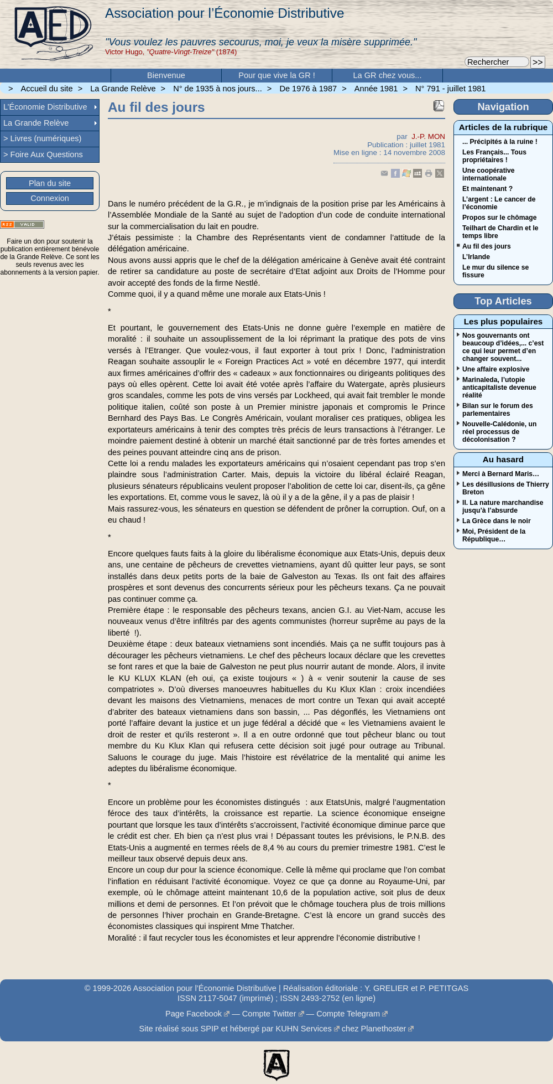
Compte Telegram (348, 1013)
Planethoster (383, 1028)
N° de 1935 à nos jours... (217, 88)
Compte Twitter (269, 1013)
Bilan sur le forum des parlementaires (497, 409)
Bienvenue (166, 75)
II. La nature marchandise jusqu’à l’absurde (503, 506)
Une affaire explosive (496, 369)
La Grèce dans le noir (496, 521)
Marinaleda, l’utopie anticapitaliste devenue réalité (499, 387)
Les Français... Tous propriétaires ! (494, 156)
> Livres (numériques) (42, 138)
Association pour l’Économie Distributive (224, 13)
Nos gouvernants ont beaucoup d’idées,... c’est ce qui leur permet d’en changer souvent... (503, 347)
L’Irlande (476, 257)
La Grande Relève (122, 88)
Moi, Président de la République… (493, 535)
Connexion (49, 198)
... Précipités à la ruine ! (500, 142)
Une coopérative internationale (488, 174)
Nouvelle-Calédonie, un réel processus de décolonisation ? (499, 431)
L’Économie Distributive (45, 106)
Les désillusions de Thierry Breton (505, 488)
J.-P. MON (428, 136)
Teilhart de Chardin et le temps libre (500, 232)
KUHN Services (303, 1028)
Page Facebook (193, 1013)
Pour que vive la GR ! (276, 75)
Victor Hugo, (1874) (171, 52)
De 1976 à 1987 (308, 88)
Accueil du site (47, 88)
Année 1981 (376, 88)
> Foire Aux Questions (43, 154)
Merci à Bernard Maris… (500, 474)
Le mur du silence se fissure (495, 271)
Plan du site (50, 183)
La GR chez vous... (387, 75)
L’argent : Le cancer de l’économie (498, 203)
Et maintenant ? (487, 189)
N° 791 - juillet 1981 (450, 88)
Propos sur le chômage (499, 217)
